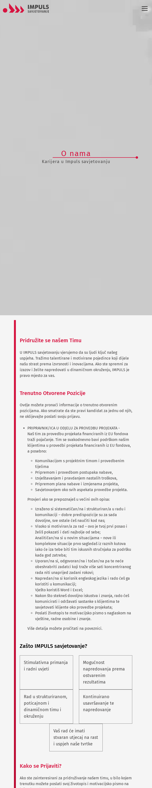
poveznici (93, 628)
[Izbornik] (144, 8)
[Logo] (26, 8)
